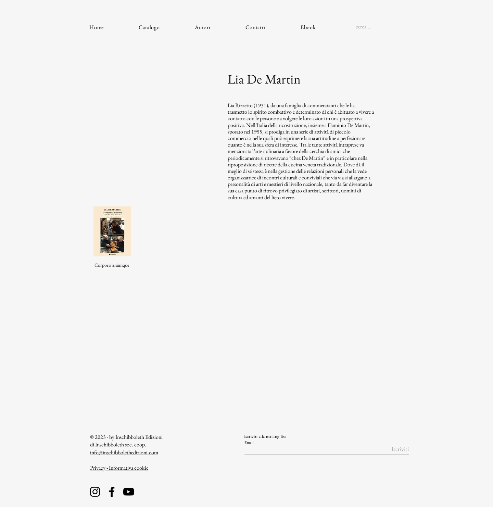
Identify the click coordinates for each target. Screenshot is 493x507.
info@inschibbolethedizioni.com (124, 452)
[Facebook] (111, 491)
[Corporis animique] (112, 265)
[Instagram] (95, 491)
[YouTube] (128, 491)
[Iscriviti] (391, 449)
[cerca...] (372, 26)
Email (249, 443)
